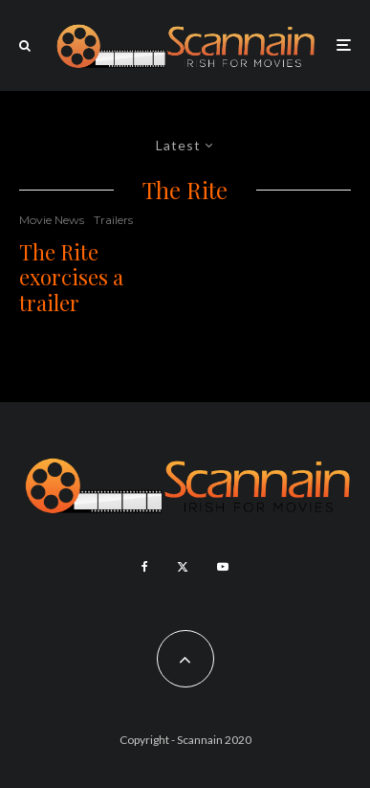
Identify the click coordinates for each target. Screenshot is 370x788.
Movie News (51, 220)
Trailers (113, 220)
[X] (183, 567)
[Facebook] (145, 567)
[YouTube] (223, 567)
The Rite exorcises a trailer (71, 277)
